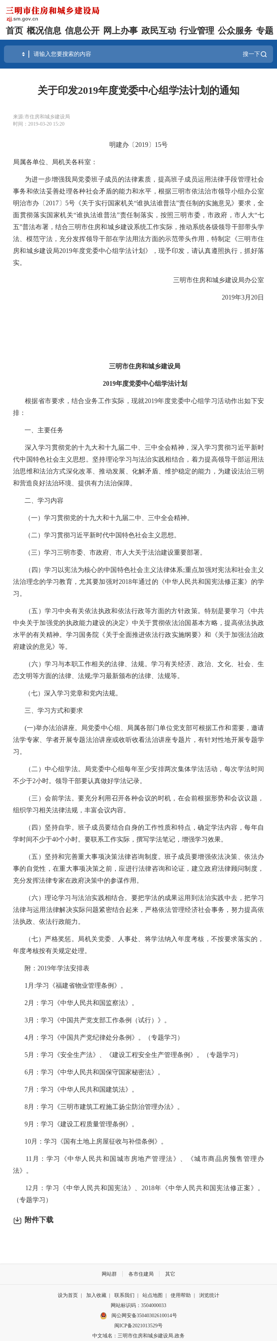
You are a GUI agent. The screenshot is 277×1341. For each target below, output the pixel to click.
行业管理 (197, 30)
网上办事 (120, 30)
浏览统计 (209, 1295)
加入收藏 (96, 1295)
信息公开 (82, 30)
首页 (14, 30)
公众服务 (235, 30)
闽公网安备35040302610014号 (138, 1315)
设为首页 (68, 1295)
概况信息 (44, 30)
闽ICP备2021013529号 (138, 1325)
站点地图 (152, 1295)
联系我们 (124, 1295)
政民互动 (158, 30)
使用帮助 (181, 1295)
